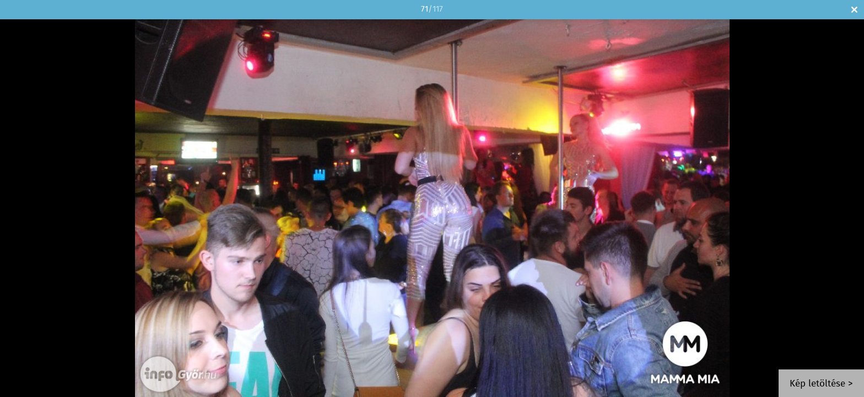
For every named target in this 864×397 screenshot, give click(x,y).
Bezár (854, 9)
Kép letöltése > (821, 384)
